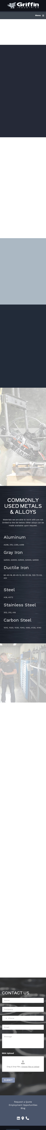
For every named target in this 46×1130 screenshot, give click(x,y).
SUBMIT (8, 1084)
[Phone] (23, 1022)
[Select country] (4, 1022)
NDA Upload (8, 1057)
